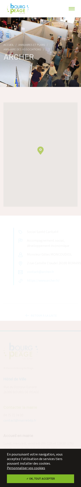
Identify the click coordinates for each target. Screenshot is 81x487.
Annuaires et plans (31, 45)
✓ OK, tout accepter (40, 478)
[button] (40, 153)
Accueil (8, 45)
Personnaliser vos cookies (26, 468)
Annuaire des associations (22, 50)
